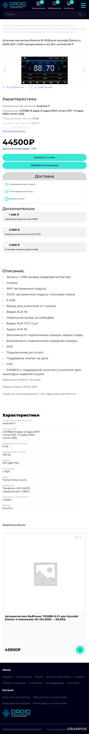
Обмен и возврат (14, 682)
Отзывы (78, 676)
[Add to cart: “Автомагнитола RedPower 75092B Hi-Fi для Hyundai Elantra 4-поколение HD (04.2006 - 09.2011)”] (80, 650)
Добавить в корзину (44, 165)
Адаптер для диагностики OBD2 (44, 216)
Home (6, 25)
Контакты (73, 682)
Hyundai (48, 25)
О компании (23, 676)
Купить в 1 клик (44, 157)
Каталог (7, 676)
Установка (35, 682)
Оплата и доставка (58, 676)
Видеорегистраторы (16, 703)
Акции (39, 676)
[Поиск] (82, 14)
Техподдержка (54, 682)
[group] (44, 71)
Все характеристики (13, 131)
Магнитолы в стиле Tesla (49, 697)
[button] (84, 70)
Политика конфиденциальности (21, 729)
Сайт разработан (66, 729)
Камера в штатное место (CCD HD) (44, 232)
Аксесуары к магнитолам (50, 703)
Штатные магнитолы (27, 25)
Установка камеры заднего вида (44, 247)
